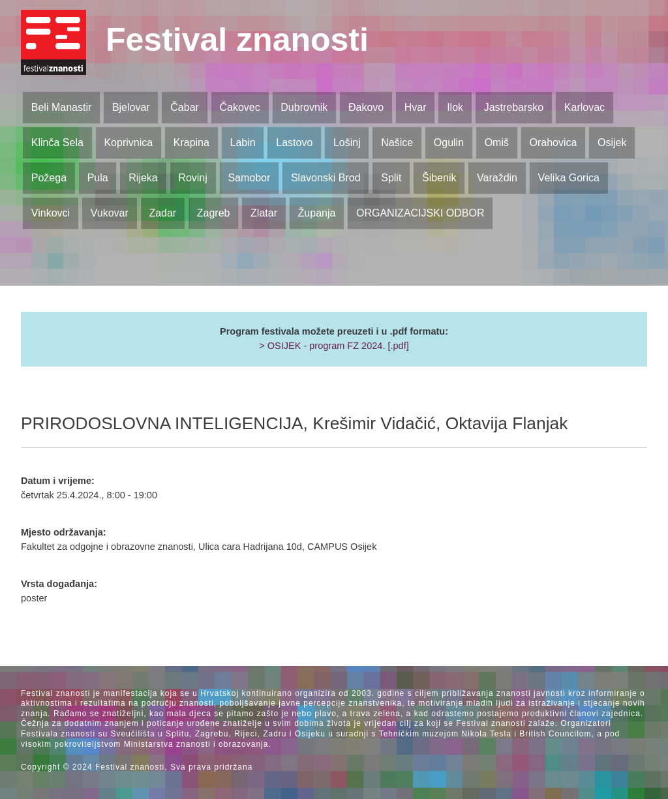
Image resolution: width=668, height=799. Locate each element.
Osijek (612, 142)
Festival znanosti (237, 40)
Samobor (249, 177)
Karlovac (584, 107)
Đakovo (366, 107)
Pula (97, 177)
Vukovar (110, 213)
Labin (242, 142)
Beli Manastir (61, 107)
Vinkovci (50, 213)
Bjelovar (131, 107)
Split (391, 177)
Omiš (497, 142)
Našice (397, 142)
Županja (317, 213)
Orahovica (553, 142)
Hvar (415, 107)
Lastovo (294, 142)
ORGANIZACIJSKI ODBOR (420, 213)
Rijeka (143, 177)
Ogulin (449, 142)
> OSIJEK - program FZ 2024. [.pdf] (334, 345)
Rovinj (192, 177)
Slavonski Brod (326, 177)
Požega (49, 177)
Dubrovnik (304, 107)
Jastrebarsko (514, 107)
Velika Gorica (569, 177)
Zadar (162, 213)
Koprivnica (128, 142)
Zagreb (213, 213)
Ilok (455, 107)
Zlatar (263, 213)
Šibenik (439, 177)
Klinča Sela (57, 142)
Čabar (184, 107)
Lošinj (347, 142)
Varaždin (497, 177)
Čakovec (239, 107)
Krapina (191, 142)
